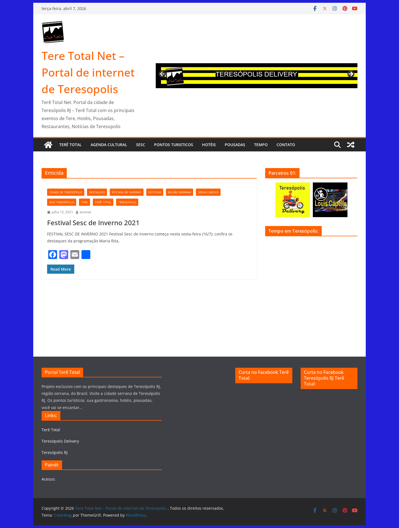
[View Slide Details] (256, 75)
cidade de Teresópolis (65, 192)
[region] (256, 75)
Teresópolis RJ (55, 452)
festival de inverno (126, 192)
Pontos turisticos (173, 144)
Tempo (261, 144)
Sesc (140, 144)
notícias (155, 192)
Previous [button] (162, 73)
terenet (85, 212)
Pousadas (235, 144)
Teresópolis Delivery (60, 441)
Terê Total (70, 144)
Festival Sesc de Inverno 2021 (93, 222)
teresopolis (127, 202)
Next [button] (350, 74)
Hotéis (209, 144)
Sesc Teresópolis (61, 202)
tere (84, 202)
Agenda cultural (109, 144)
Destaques (97, 192)
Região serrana (179, 192)
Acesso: (48, 479)
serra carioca (208, 192)
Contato (286, 144)
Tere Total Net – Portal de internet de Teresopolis (88, 72)
